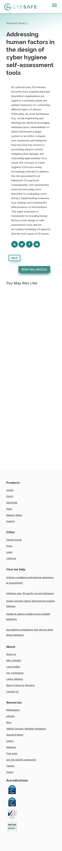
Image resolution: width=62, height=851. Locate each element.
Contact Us (12, 691)
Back (14, 257)
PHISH (9, 496)
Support (10, 521)
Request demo (14, 515)
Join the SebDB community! (21, 759)
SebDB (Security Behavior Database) (26, 728)
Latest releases (14, 679)
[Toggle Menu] (54, 5)
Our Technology (15, 672)
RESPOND (11, 502)
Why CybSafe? (13, 660)
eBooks (10, 716)
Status (9, 772)
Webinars (11, 747)
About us (11, 654)
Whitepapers (13, 709)
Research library (14, 734)
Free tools (11, 753)
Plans (9, 508)
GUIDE (9, 490)
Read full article (34, 269)
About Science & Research (20, 685)
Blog (8, 722)
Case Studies (13, 666)
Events (10, 741)
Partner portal (13, 539)
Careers (10, 765)
